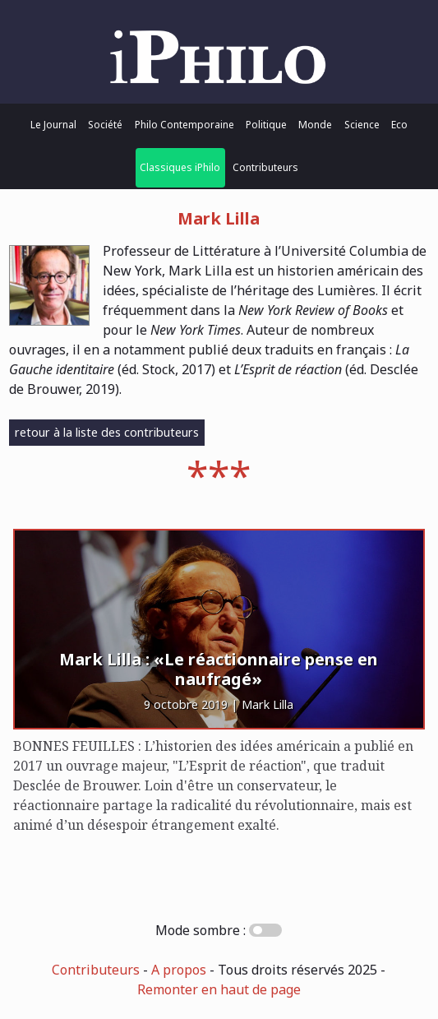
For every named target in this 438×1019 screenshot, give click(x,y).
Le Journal (53, 125)
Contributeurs (265, 167)
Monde (315, 125)
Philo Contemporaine (184, 125)
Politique (266, 125)
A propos (178, 970)
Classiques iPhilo (180, 167)
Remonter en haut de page (219, 989)
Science (362, 125)
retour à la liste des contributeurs (107, 432)
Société (105, 125)
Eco (399, 125)
